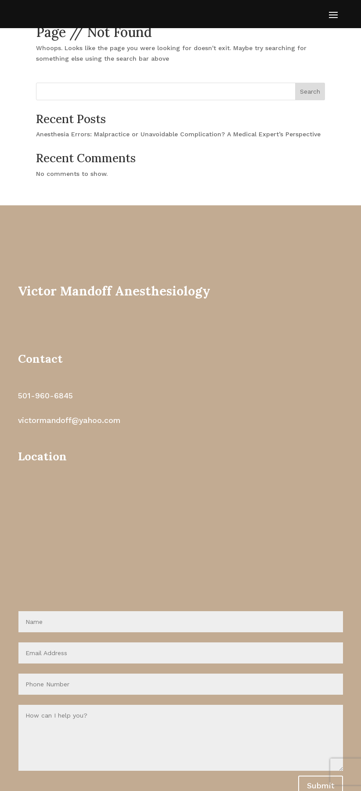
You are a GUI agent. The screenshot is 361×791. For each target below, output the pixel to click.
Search (310, 91)
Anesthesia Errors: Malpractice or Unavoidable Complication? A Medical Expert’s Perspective (178, 134)
